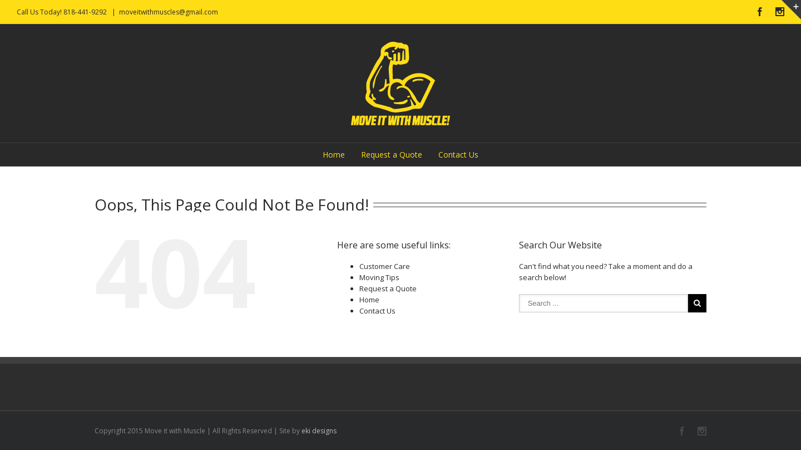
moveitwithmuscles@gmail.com (168, 12)
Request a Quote (391, 154)
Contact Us (458, 154)
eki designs (319, 431)
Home (334, 154)
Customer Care (384, 266)
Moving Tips (379, 277)
